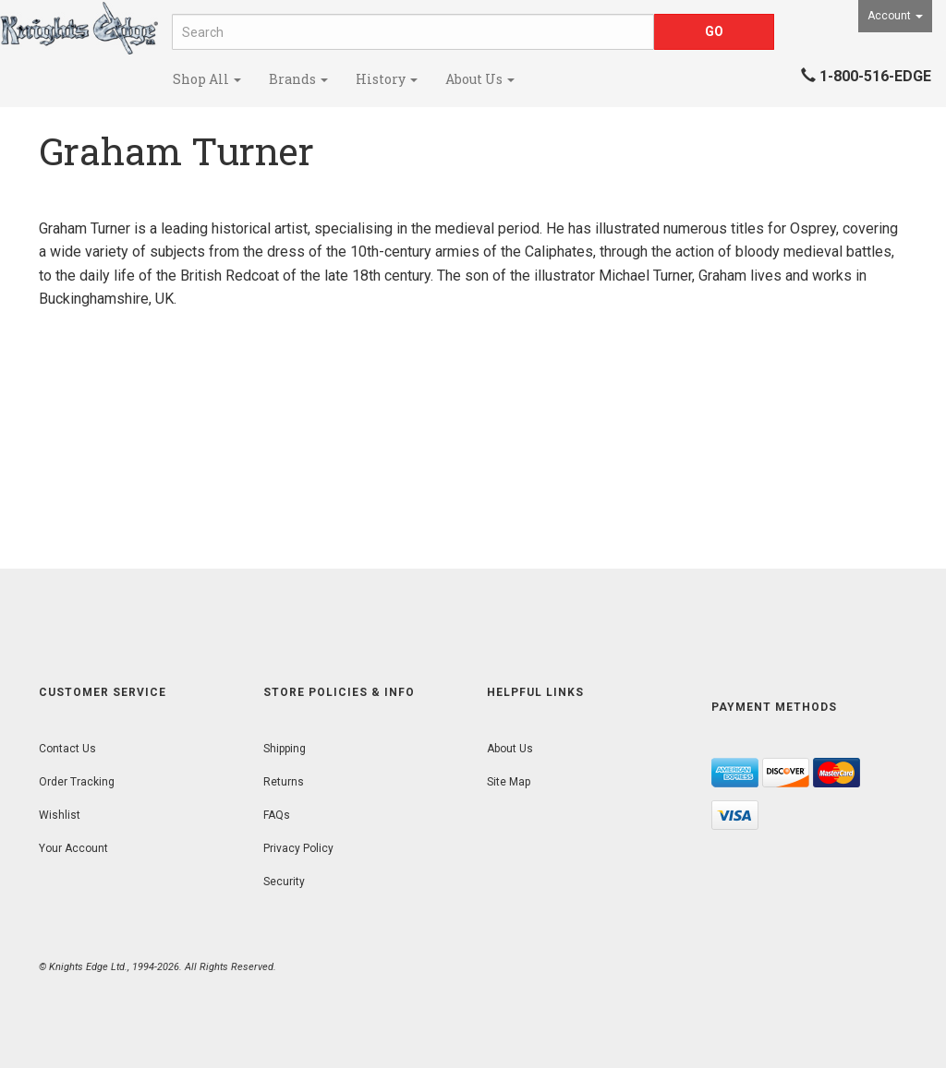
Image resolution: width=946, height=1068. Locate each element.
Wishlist (59, 815)
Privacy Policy (298, 848)
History (387, 79)
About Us (480, 79)
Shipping (284, 748)
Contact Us (67, 748)
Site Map (508, 781)
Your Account (73, 848)
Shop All (207, 79)
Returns (283, 781)
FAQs (276, 815)
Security (284, 881)
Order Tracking (77, 781)
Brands (298, 79)
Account (895, 15)
